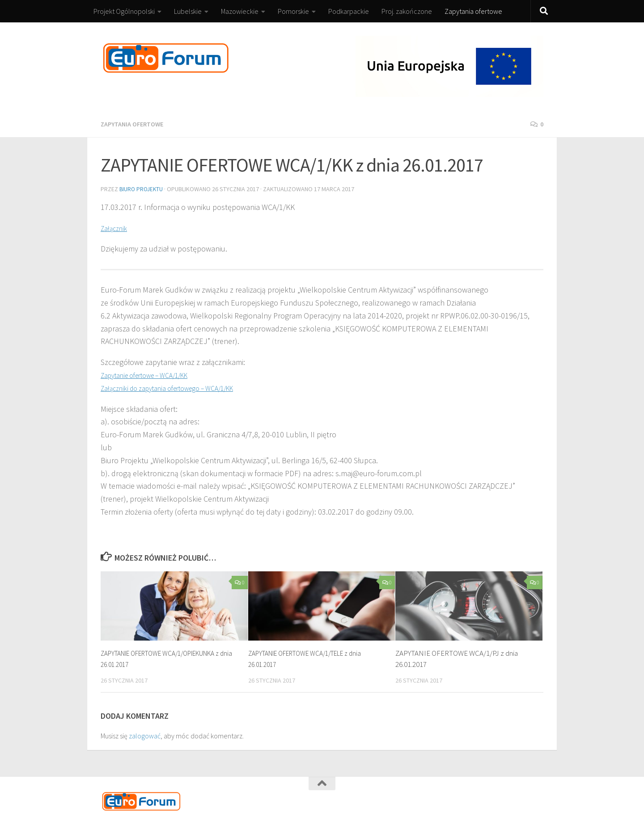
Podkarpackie (348, 11)
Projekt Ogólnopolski (124, 11)
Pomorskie (293, 11)
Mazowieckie (239, 11)
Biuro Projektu (142, 188)
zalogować (145, 734)
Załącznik (116, 227)
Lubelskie (188, 11)
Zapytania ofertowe (473, 11)
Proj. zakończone (406, 11)
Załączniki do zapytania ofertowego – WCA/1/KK (179, 387)
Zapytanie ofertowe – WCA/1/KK (153, 374)
